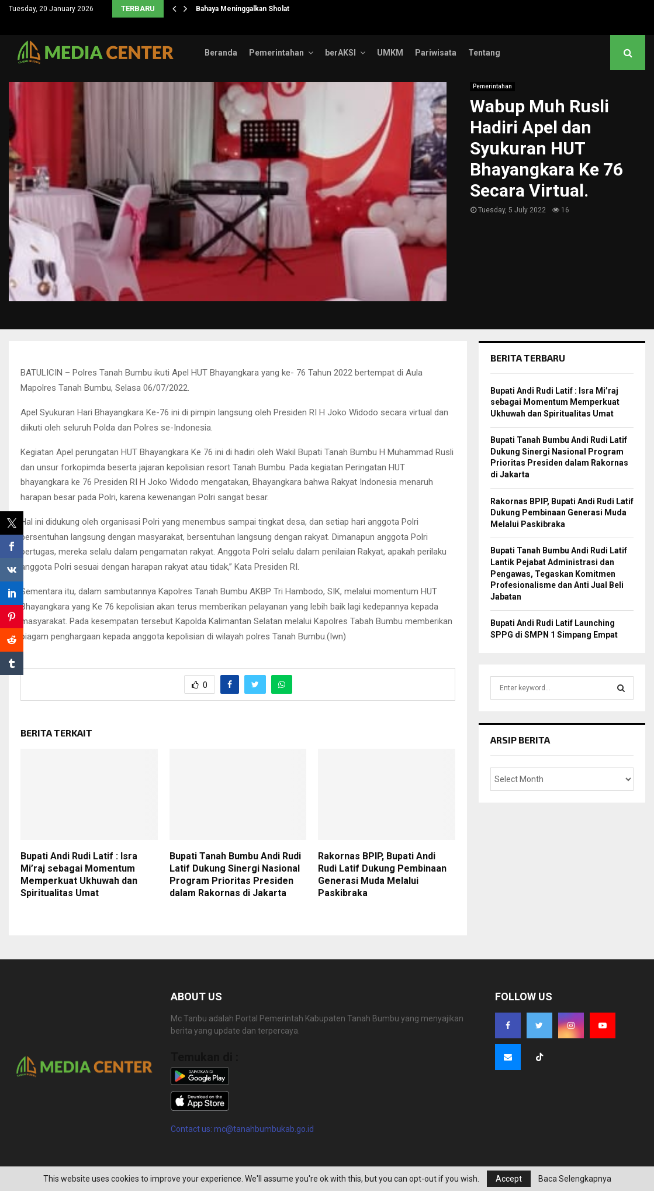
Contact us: (192, 1129)
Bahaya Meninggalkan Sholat (242, 9)
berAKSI (340, 52)
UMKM (390, 52)
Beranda (221, 52)
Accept (509, 1178)
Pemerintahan (276, 52)
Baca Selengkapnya (574, 1179)
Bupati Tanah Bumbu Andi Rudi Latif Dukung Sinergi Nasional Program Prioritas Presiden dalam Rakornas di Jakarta (235, 874)
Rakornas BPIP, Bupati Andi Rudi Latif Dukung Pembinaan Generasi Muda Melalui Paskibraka (382, 874)
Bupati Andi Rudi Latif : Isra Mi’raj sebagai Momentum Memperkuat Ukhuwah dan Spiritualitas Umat (78, 874)
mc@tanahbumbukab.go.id (264, 1129)
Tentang (484, 52)
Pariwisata (435, 52)
